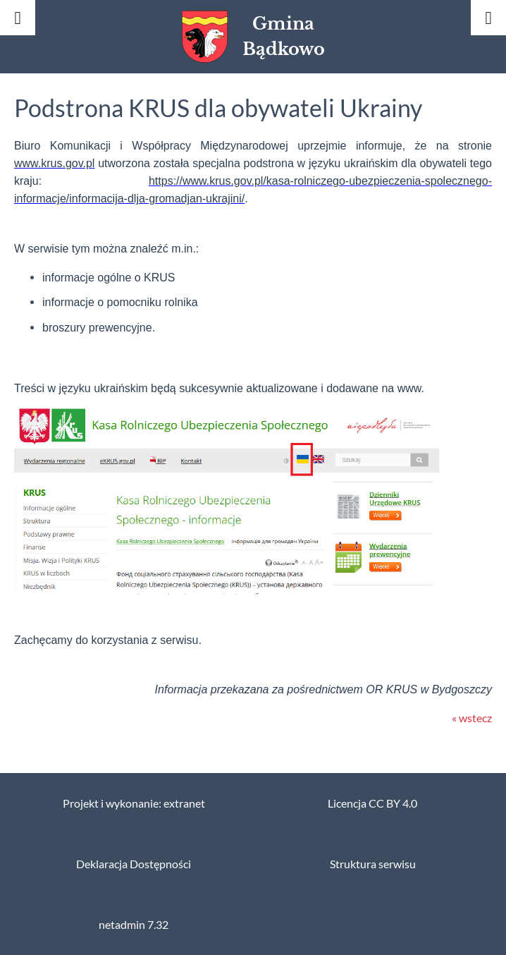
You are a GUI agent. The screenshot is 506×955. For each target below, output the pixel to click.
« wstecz (472, 718)
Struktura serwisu (373, 864)
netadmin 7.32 (133, 924)
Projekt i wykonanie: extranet (134, 803)
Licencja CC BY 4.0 (372, 803)
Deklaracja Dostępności (133, 864)
